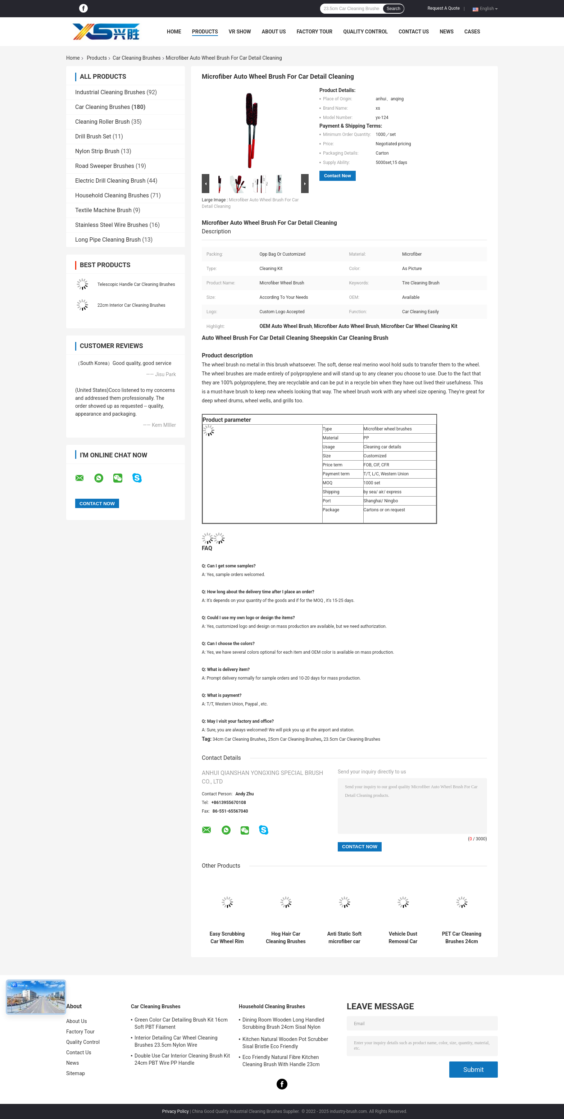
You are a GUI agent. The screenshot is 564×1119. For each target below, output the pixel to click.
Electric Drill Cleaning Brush (110, 180)
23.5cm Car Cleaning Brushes (352, 739)
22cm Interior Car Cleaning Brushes (131, 305)
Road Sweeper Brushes (104, 166)
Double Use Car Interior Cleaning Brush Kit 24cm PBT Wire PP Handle (182, 1059)
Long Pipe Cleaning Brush (108, 239)
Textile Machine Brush (103, 210)
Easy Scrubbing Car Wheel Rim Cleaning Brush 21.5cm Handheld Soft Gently (227, 938)
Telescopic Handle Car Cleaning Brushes (136, 284)
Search (393, 8)
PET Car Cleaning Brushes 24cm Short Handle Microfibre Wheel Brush (461, 938)
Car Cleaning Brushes (136, 58)
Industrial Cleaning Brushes (110, 92)
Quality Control (365, 32)
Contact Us (414, 32)
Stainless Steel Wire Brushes (111, 224)
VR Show (240, 32)
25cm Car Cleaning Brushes (294, 739)
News (447, 32)
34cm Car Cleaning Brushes (239, 739)
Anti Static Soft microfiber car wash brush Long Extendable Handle (344, 938)
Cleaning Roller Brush (102, 121)
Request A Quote (444, 8)
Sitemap (75, 1073)
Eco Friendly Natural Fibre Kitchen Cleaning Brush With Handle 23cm (281, 1060)
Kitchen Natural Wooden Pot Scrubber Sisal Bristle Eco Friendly (285, 1042)
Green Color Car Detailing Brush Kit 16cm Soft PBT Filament (181, 1023)
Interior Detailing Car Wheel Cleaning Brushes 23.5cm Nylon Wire (176, 1041)
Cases (472, 32)
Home (174, 32)
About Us (274, 32)
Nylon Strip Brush (97, 151)
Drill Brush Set (93, 136)
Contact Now (337, 175)
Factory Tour (315, 32)
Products (205, 32)
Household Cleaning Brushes (112, 195)
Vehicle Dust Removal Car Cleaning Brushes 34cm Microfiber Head (403, 938)
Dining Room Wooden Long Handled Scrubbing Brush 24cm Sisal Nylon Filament (283, 1024)
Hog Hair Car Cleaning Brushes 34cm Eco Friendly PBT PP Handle (286, 938)
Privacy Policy (175, 1111)
